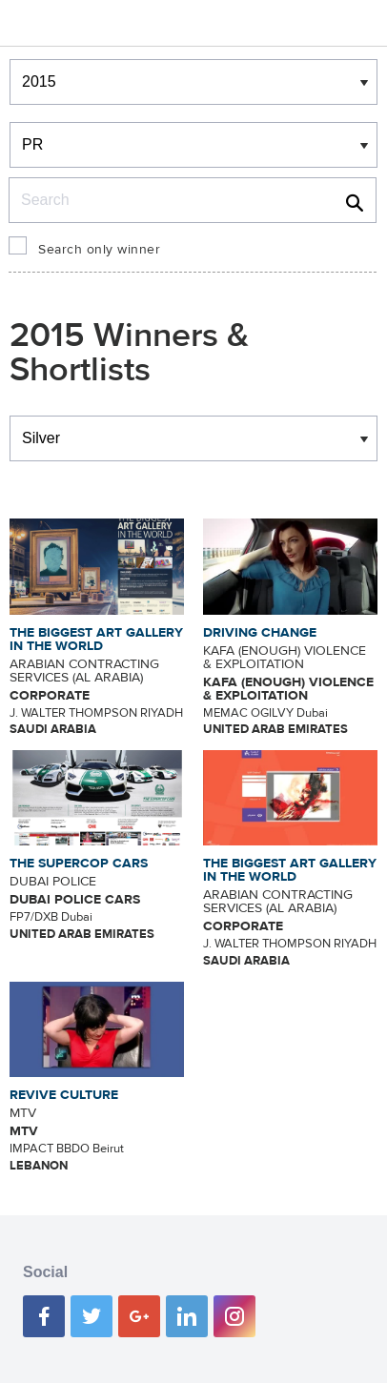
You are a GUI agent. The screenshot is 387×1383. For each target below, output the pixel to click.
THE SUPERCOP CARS (79, 863)
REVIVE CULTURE (64, 1095)
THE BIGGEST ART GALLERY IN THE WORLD (96, 639)
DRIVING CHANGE (259, 632)
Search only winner (99, 249)
